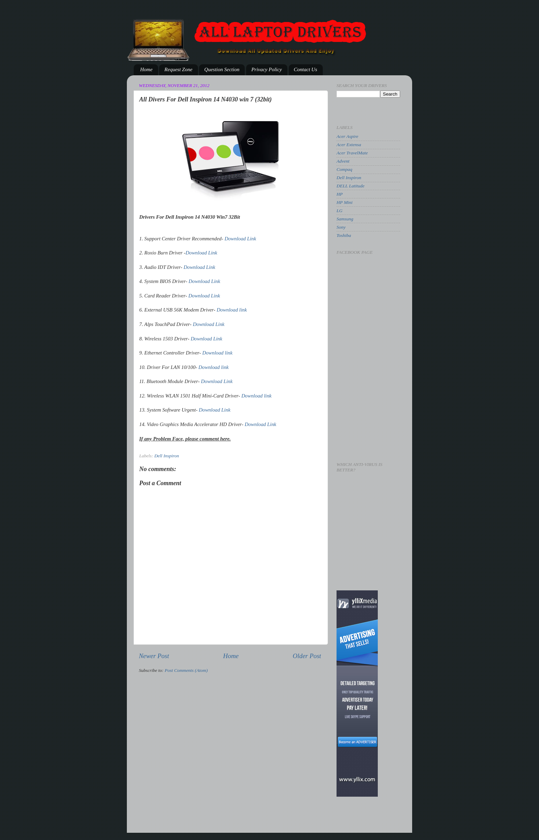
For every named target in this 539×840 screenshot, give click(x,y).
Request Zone (178, 69)
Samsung (345, 218)
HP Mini (345, 202)
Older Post (307, 655)
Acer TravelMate (352, 152)
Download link (232, 310)
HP (340, 194)
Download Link (240, 238)
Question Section (221, 69)
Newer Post (154, 655)
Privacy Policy (266, 69)
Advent (343, 161)
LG (339, 210)
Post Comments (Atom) (186, 670)
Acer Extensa (349, 144)
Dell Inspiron (166, 455)
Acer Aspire (347, 136)
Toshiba (344, 235)
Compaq (344, 169)
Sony (341, 227)
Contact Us (305, 69)
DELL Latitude (350, 185)
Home (146, 69)
